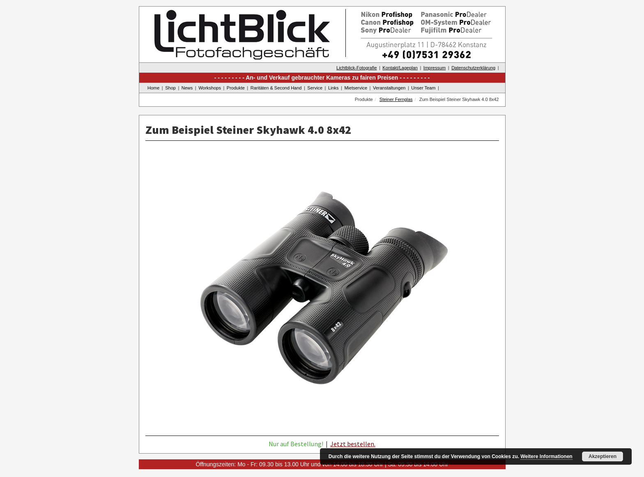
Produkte (236, 87)
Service (314, 87)
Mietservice (355, 87)
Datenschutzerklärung (473, 67)
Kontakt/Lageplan (400, 67)
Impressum (434, 67)
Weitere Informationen (546, 456)
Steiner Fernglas (396, 99)
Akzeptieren (602, 456)
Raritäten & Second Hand (276, 87)
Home (153, 87)
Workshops (209, 87)
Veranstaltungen (389, 87)
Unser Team (423, 87)
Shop (170, 87)
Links (333, 87)
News (187, 87)
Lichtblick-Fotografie (356, 67)
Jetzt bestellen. (352, 444)
